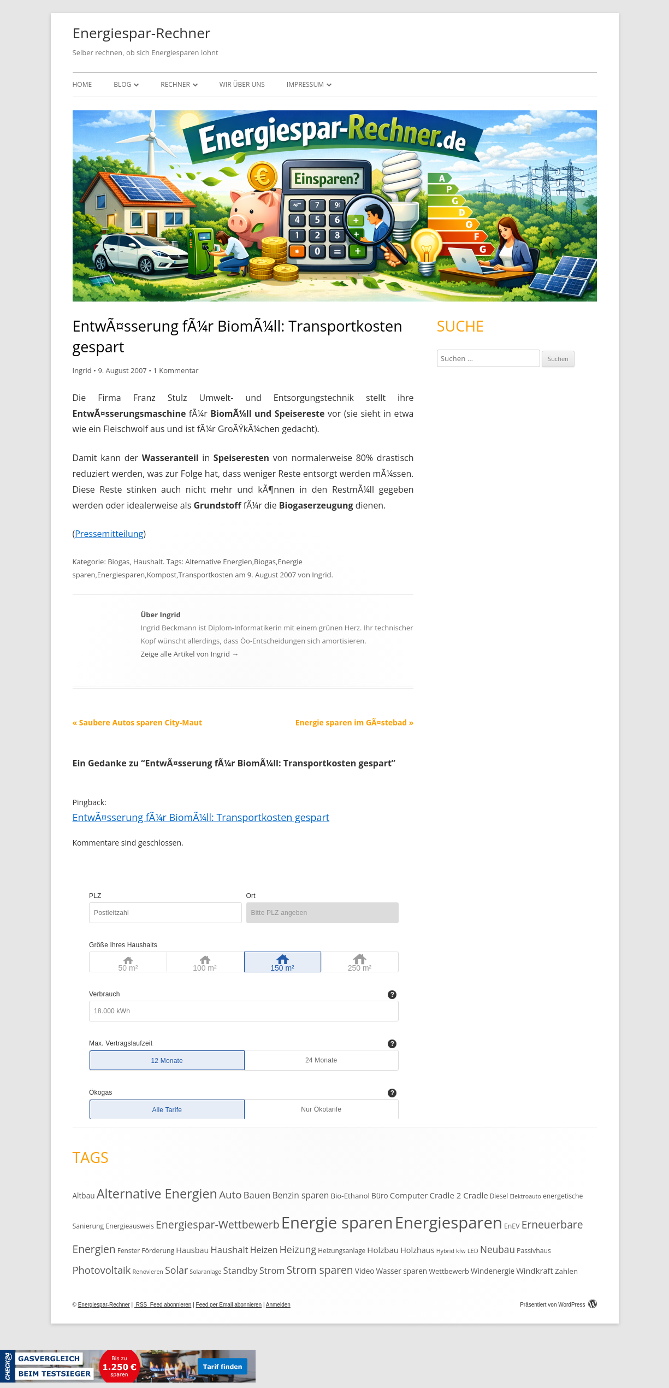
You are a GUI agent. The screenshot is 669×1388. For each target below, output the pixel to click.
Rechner (175, 84)
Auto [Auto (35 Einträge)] (230, 1195)
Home (82, 84)
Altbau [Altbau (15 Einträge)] (84, 1195)
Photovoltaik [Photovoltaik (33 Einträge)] (102, 1270)
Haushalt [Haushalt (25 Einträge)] (229, 1249)
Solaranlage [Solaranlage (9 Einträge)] (205, 1271)
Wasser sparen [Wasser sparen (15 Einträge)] (402, 1271)
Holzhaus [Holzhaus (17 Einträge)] (417, 1250)
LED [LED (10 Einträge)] (472, 1251)
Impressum (305, 84)
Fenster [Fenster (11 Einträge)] (128, 1250)
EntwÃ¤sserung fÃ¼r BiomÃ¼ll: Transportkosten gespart (201, 817)
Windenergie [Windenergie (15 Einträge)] (492, 1271)
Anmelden (278, 1305)
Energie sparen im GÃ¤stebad (354, 722)
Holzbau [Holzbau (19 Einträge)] (383, 1249)
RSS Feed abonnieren (163, 1305)
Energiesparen (121, 575)
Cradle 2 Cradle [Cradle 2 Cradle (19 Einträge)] (458, 1195)
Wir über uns (242, 84)
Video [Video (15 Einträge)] (365, 1271)
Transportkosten (205, 575)
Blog (122, 84)
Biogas (118, 561)
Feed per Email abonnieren (229, 1305)
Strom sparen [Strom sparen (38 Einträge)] (320, 1269)
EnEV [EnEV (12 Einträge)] (511, 1226)
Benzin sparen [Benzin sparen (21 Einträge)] (301, 1195)
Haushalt (148, 561)
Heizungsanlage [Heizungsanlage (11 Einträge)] (341, 1250)
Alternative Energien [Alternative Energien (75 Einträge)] (157, 1193)
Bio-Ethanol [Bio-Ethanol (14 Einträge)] (349, 1196)
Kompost (161, 575)
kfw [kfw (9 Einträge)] (460, 1251)
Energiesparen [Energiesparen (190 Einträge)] (448, 1222)
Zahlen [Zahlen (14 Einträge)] (566, 1271)
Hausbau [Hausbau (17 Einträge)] (192, 1250)
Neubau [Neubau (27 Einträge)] (497, 1249)
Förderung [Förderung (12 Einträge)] (157, 1250)
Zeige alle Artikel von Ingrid (190, 654)
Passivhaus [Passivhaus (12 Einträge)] (534, 1250)
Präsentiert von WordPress (558, 1305)
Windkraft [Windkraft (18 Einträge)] (534, 1270)
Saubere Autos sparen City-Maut (138, 722)
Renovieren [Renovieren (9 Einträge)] (148, 1271)
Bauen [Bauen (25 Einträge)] (257, 1195)
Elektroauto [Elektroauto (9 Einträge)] (525, 1196)
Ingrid (82, 370)
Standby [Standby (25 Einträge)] (240, 1270)
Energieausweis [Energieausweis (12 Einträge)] (129, 1226)
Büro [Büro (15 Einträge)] (379, 1195)
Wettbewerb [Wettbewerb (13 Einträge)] (449, 1271)
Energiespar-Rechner (142, 33)
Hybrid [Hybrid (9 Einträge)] (445, 1251)
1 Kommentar (175, 370)
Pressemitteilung (109, 534)
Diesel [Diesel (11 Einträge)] (499, 1195)
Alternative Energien (218, 561)
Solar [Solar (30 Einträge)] (176, 1270)
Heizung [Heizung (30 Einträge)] (298, 1249)
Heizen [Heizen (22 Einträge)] (264, 1250)
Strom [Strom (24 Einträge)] (272, 1270)
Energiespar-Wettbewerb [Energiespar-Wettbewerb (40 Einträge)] (218, 1224)
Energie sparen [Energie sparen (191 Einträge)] (337, 1222)
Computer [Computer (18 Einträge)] (409, 1195)
